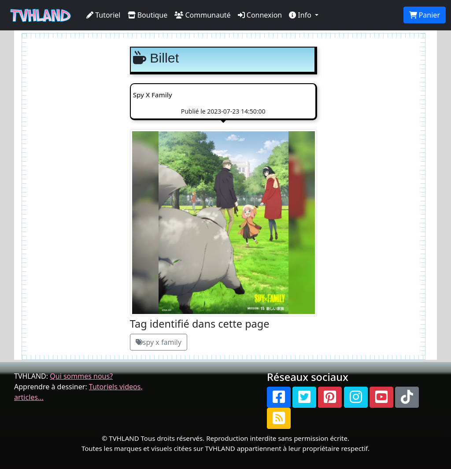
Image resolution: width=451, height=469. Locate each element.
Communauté (202, 15)
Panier (424, 15)
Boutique (148, 15)
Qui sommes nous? (81, 376)
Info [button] (301, 15)
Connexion (260, 15)
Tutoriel (103, 15)
